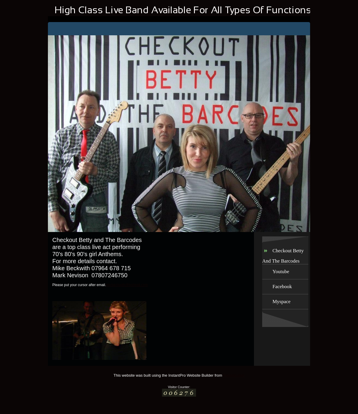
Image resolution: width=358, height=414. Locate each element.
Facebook (282, 286)
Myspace (281, 301)
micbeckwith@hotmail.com (127, 285)
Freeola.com (234, 375)
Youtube (280, 271)
